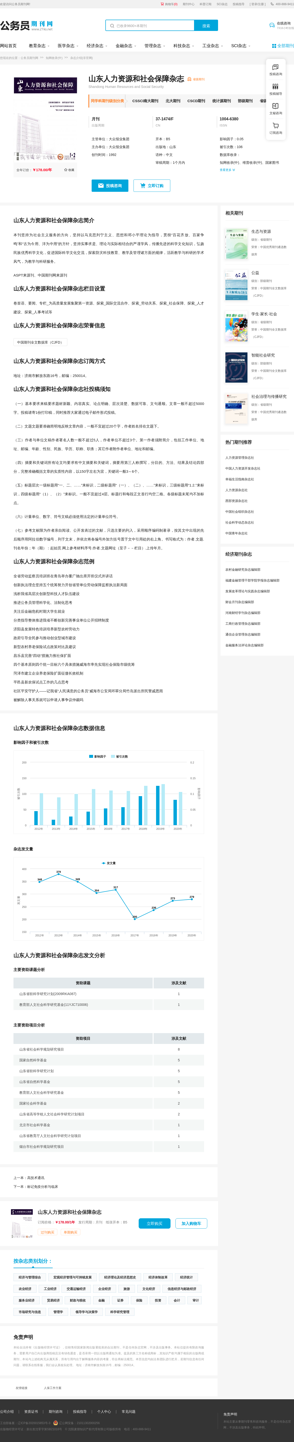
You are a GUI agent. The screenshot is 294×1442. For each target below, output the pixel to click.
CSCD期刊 (196, 101)
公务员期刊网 (29, 58)
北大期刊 (173, 101)
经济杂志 (95, 45)
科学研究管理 (119, 1312)
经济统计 (186, 1277)
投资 (158, 1300)
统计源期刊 (221, 101)
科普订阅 (205, 4)
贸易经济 (53, 1300)
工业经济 (50, 1289)
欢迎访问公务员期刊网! (15, 4)
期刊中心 (189, 4)
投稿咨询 (114, 186)
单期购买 (70, 1232)
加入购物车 (191, 1223)
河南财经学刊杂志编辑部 (242, 613)
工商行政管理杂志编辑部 (242, 623)
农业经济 (25, 1289)
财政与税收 (78, 1300)
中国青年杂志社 (236, 533)
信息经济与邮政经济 (182, 1289)
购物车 (171, 4)
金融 (101, 1300)
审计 (196, 1300)
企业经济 (104, 1289)
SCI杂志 (222, 4)
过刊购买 (47, 1232)
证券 (120, 1300)
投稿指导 (239, 4)
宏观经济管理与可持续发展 (72, 1277)
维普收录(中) (252, 163)
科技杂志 (181, 45)
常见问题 (128, 1412)
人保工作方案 (52, 1388)
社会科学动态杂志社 (239, 522)
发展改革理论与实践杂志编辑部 (247, 591)
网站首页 (8, 45)
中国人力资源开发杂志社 (242, 468)
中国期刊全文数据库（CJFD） (40, 342)
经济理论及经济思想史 (120, 1277)
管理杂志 (153, 45)
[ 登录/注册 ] (258, 4)
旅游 (126, 1289)
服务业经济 (27, 1300)
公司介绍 (7, 1412)
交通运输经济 (76, 1289)
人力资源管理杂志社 (239, 457)
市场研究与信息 (30, 1312)
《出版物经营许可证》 (47, 1347)
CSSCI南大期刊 (145, 101)
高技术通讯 (28, 1178)
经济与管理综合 (30, 1277)
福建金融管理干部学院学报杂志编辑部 (252, 580)
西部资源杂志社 (236, 501)
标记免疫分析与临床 (35, 1187)
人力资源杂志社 (236, 490)
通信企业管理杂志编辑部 (242, 634)
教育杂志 (37, 45)
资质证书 (31, 1412)
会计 (177, 1300)
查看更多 (227, 170)
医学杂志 (66, 45)
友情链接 (21, 1388)
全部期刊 (285, 45)
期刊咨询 (55, 1412)
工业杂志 (210, 45)
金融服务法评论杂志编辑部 (244, 645)
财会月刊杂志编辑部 (239, 602)
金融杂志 (124, 45)
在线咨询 (285, 25)
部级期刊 (245, 101)
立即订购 (155, 186)
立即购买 (154, 1223)
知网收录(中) (54, 58)
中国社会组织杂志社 (239, 511)
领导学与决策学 (86, 1312)
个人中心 (104, 1412)
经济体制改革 (158, 1277)
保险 (139, 1300)
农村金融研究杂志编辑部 (242, 569)
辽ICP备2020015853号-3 (34, 1423)
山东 (172, 147)
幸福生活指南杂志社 (239, 479)
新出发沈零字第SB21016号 (44, 1429)
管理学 (58, 1312)
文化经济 (148, 1289)
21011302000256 (88, 1423)
